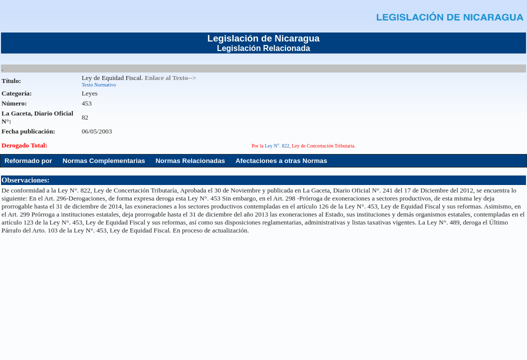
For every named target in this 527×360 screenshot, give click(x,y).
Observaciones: (25, 180)
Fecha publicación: (28, 131)
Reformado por (28, 160)
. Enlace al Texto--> (168, 78)
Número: (14, 103)
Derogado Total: (24, 145)
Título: (11, 80)
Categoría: (16, 93)
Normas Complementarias (104, 160)
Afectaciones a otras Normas (281, 160)
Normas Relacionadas (190, 160)
